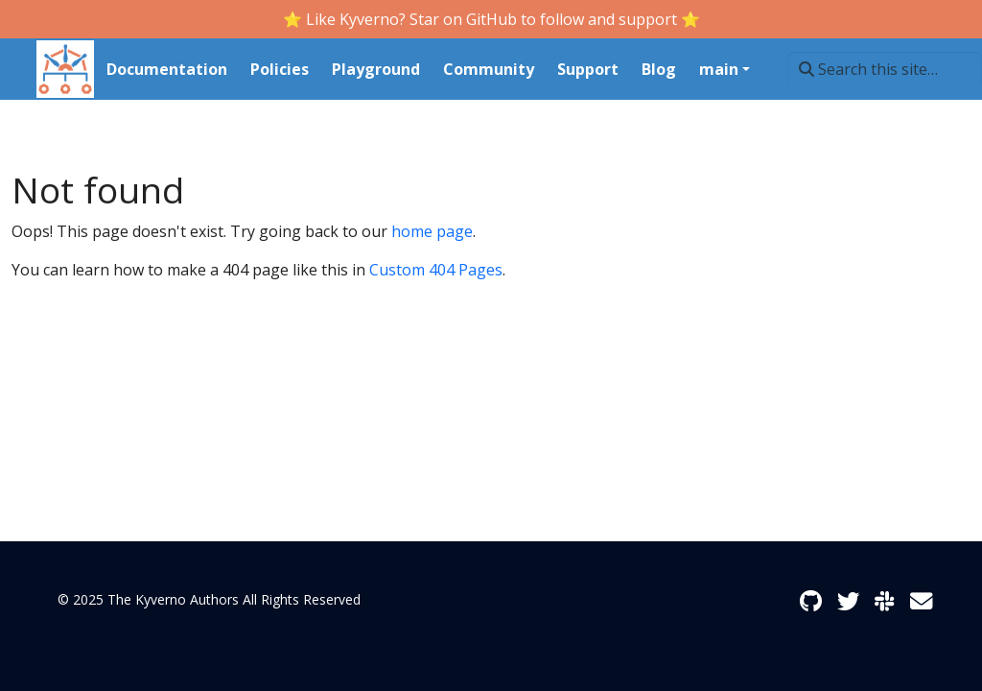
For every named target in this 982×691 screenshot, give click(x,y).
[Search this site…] (884, 69)
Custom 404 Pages (436, 269)
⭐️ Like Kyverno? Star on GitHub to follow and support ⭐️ (491, 19)
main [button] (718, 69)
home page (432, 231)
